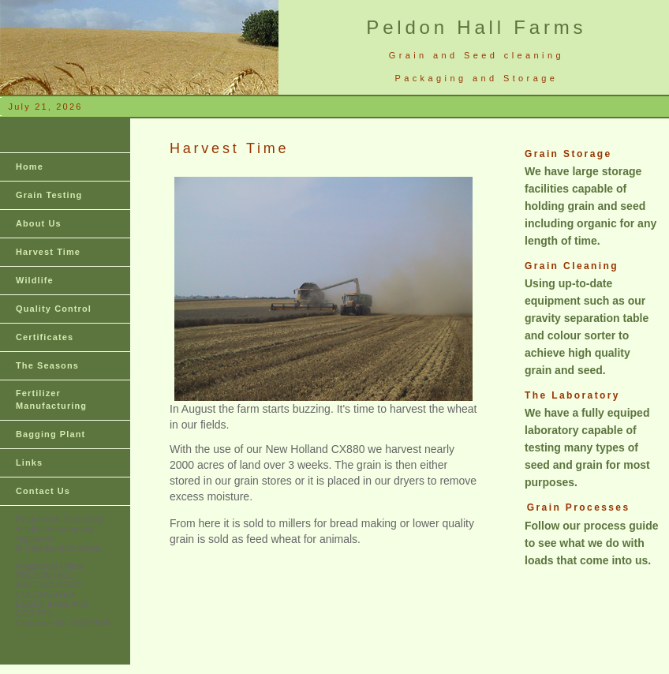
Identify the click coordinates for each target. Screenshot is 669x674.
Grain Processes (578, 507)
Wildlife (35, 280)
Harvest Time (48, 251)
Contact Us (43, 491)
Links (29, 462)
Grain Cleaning (572, 265)
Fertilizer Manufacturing (51, 399)
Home (29, 166)
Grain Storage (568, 153)
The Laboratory (572, 395)
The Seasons (47, 365)
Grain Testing (49, 195)
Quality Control (54, 308)
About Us (39, 223)
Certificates (44, 337)
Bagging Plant (50, 434)
